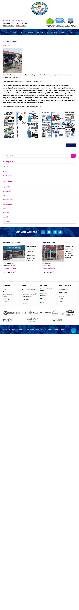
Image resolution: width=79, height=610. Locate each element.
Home (4, 289)
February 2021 (7, 200)
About (4, 292)
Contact (5, 297)
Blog (4, 171)
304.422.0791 (8, 23)
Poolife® (61, 299)
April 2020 (6, 208)
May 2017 (6, 212)
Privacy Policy (60, 329)
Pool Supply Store (63, 289)
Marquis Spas (44, 293)
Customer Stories (8, 294)
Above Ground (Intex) (28, 297)
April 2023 (6, 187)
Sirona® (61, 301)
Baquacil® (62, 296)
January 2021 (7, 204)
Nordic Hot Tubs (44, 296)
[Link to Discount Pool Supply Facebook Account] (43, 232)
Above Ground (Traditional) (29, 294)
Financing (24, 304)
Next (70, 145)
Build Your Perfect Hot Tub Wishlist (47, 290)
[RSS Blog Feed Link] (60, 232)
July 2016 (6, 217)
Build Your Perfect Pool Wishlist (30, 289)
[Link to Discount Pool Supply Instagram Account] (55, 232)
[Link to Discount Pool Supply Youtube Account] (49, 232)
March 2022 (7, 191)
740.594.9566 (22, 23)
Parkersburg (7, 175)
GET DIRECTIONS (10, 272)
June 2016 (6, 221)
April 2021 (6, 195)
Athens (5, 167)
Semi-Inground (26, 292)
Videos (42, 303)
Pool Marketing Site (50, 329)
